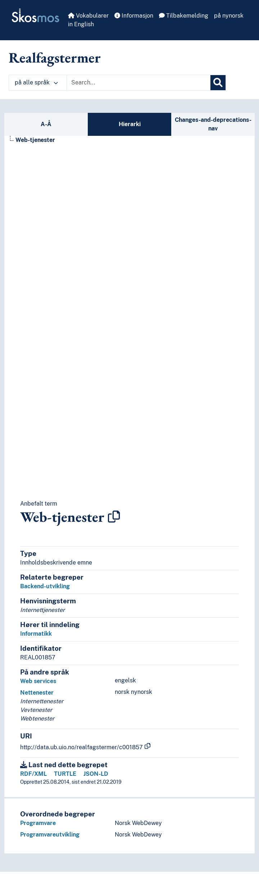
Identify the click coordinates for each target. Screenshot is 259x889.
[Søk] (218, 83)
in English (81, 24)
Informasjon (133, 15)
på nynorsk (229, 15)
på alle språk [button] (36, 82)
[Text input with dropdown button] (138, 83)
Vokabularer (88, 15)
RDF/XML (33, 773)
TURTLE (65, 773)
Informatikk (36, 633)
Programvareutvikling (49, 834)
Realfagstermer (55, 57)
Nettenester (37, 692)
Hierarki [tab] (130, 124)
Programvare (38, 823)
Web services (38, 681)
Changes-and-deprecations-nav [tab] (213, 124)
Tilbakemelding (183, 15)
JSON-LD (95, 773)
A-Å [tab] (46, 124)
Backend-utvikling (45, 586)
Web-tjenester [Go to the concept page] (35, 140)
